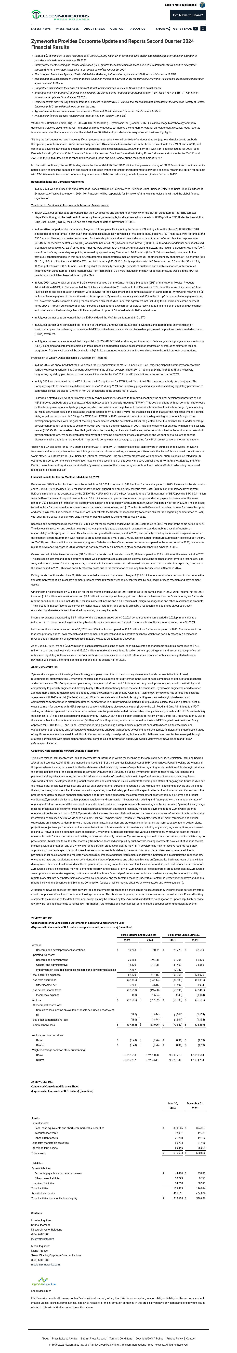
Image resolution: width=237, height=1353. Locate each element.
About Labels (94, 28)
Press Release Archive (64, 1338)
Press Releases (67, 28)
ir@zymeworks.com (42, 1238)
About (45, 1338)
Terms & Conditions (120, 1338)
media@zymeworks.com (45, 1264)
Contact (117, 28)
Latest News (41, 28)
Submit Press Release (93, 1338)
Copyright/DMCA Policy (149, 1338)
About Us (137, 28)
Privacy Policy (175, 1338)
